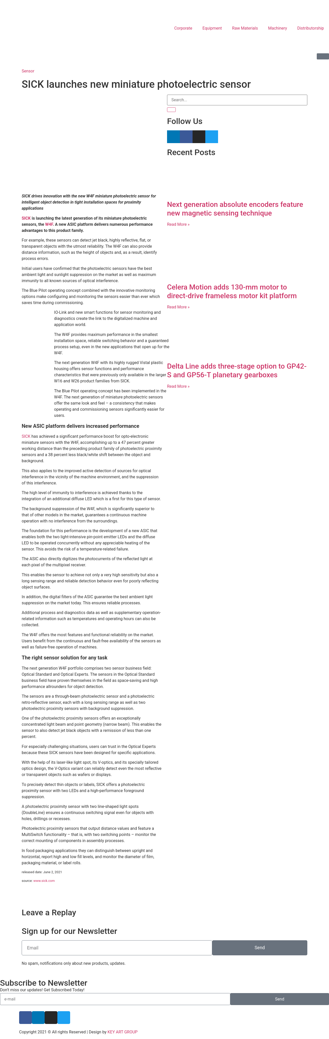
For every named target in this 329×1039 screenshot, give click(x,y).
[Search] (171, 109)
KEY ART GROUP (123, 1032)
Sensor (28, 71)
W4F (49, 224)
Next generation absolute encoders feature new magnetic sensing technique (235, 208)
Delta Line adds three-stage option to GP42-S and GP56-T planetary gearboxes (237, 370)
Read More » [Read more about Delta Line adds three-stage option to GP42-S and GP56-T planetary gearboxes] (178, 386)
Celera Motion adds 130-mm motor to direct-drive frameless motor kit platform (232, 291)
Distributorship (310, 28)
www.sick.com (44, 881)
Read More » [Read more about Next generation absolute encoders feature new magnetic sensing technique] (178, 224)
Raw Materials (245, 28)
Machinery (277, 28)
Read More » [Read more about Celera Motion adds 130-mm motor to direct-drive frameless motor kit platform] (178, 307)
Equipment (212, 28)
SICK (26, 218)
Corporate (183, 28)
